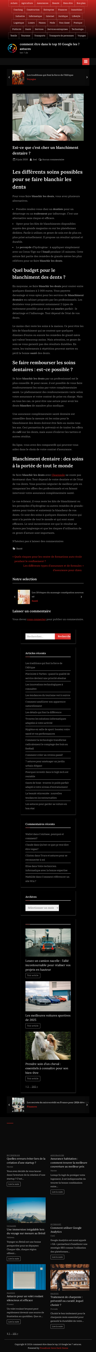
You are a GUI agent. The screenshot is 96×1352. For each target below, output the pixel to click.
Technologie (78, 29)
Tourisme (25, 35)
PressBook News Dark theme (54, 1348)
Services (39, 29)
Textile (13, 35)
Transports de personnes (61, 35)
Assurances (42, 3)
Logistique (19, 22)
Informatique (35, 16)
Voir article (33, 975)
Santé (28, 29)
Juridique (63, 16)
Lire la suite (13, 1184)
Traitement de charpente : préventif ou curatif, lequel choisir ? (67, 1300)
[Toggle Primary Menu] (85, 61)
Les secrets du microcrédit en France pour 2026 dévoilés (58, 1102)
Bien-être (68, 3)
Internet (50, 16)
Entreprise (49, 9)
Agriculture (27, 3)
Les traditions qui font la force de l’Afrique (50, 74)
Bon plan (81, 3)
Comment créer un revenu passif (43, 754)
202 (34, 1086)
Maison (42, 22)
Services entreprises (57, 29)
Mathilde (30, 876)
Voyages (82, 35)
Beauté (55, 3)
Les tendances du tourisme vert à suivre (47, 695)
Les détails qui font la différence (43, 712)
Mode (52, 22)
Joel (35, 159)
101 (15, 1333)
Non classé (64, 22)
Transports (39, 35)
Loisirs (31, 22)
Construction (33, 9)
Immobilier (76, 9)
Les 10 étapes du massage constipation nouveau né (58, 594)
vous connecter (36, 619)
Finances (62, 9)
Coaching (18, 9)
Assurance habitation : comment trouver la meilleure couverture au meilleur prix (69, 1162)
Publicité (16, 29)
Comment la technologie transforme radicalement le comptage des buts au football (46, 744)
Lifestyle (76, 16)
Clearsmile (58, 474)
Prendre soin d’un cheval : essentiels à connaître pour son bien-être (46, 1068)
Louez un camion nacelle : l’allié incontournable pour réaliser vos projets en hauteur (47, 965)
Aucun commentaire (53, 160)
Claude (29, 844)
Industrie (20, 16)
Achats (14, 3)
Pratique (78, 22)
